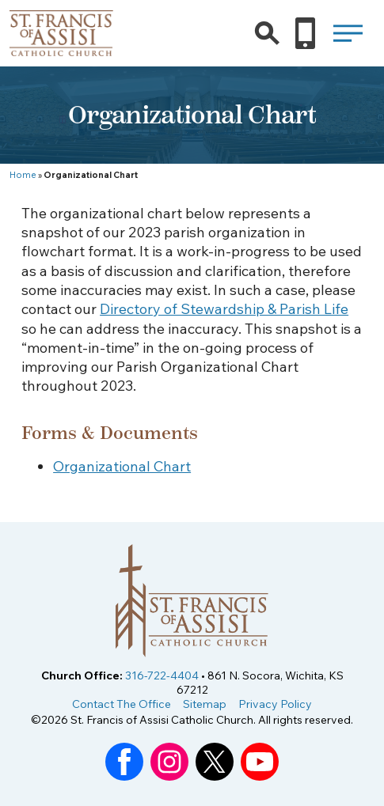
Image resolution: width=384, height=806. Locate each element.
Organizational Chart (122, 466)
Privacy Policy (275, 704)
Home (23, 174)
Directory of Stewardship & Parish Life (224, 309)
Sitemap (204, 704)
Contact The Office (121, 704)
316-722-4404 (162, 675)
